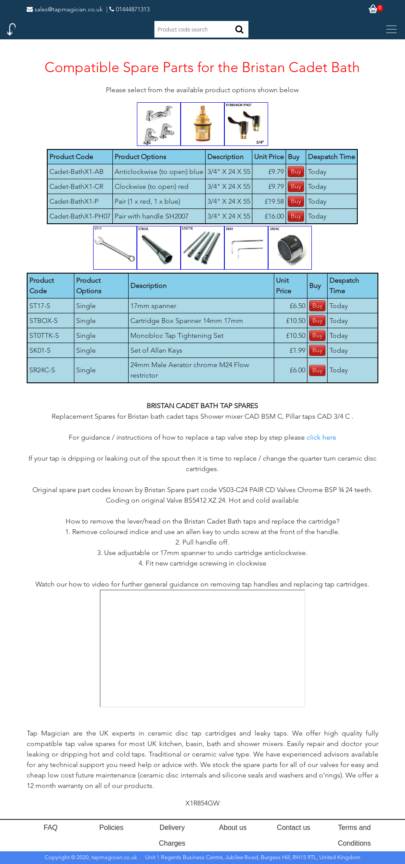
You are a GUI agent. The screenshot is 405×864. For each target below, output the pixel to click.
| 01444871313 (128, 9)
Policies (111, 827)
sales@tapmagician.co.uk (65, 9)
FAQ (51, 827)
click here (321, 437)
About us (233, 827)
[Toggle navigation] (391, 29)
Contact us (293, 827)
